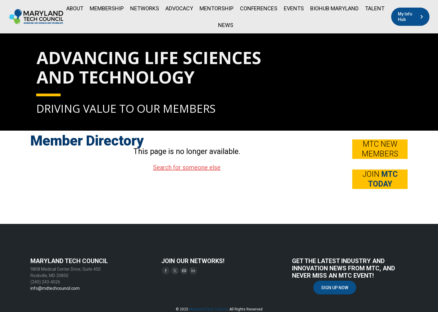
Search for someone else (187, 167)
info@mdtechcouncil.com (55, 288)
